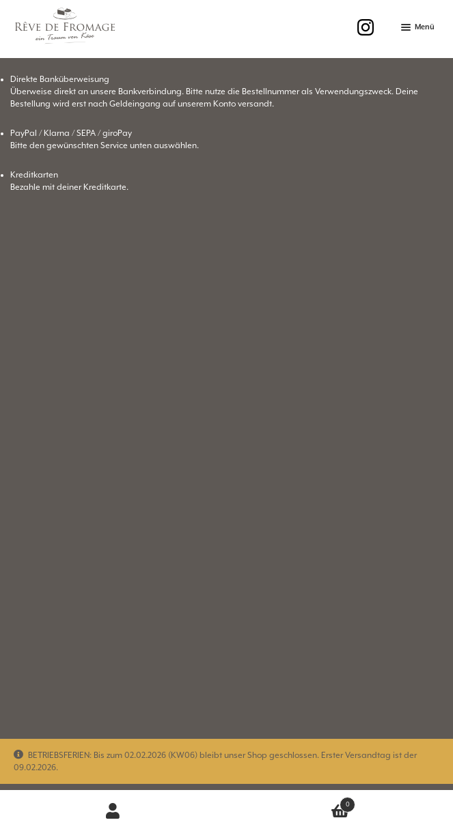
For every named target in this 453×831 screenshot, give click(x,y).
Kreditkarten (34, 175)
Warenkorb (291, 802)
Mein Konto (113, 811)
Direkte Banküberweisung (59, 79)
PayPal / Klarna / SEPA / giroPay (71, 133)
